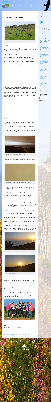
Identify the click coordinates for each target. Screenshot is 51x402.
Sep (46, 55)
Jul (43, 48)
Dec (41, 46)
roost (23, 334)
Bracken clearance (43, 20)
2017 (41, 68)
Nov (41, 53)
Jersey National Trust (41, 353)
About (12, 9)
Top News (13, 334)
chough (18, 334)
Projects (16, 9)
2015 (41, 75)
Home (4, 9)
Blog (7, 334)
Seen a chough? (34, 9)
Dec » (42, 36)
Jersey (21, 334)
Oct (46, 41)
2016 (41, 71)
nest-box (41, 24)
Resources (28, 9)
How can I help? (42, 9)
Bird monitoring (43, 17)
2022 (41, 50)
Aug (45, 48)
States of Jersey (11, 353)
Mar (46, 47)
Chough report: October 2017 (13, 17)
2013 (41, 82)
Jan (43, 47)
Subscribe (41, 100)
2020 (41, 57)
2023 (41, 47)
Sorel (25, 334)
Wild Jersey (22, 9)
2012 (41, 85)
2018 (41, 64)
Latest (8, 9)
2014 (41, 78)
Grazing (41, 23)
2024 (41, 43)
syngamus (28, 334)
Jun (41, 41)
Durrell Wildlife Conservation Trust (26, 353)
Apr (47, 40)
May (48, 43)
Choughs (9, 334)
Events (41, 22)
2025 (41, 40)
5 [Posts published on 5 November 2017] (48, 30)
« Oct (40, 36)
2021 (41, 54)
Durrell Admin (16, 19)
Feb (44, 43)
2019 (41, 61)
